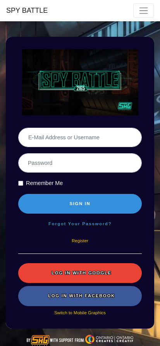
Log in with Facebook (81, 295)
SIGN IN (79, 203)
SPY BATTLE (27, 10)
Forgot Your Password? (80, 223)
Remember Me (44, 183)
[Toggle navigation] (143, 10)
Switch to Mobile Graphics (80, 312)
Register (80, 240)
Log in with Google (82, 273)
